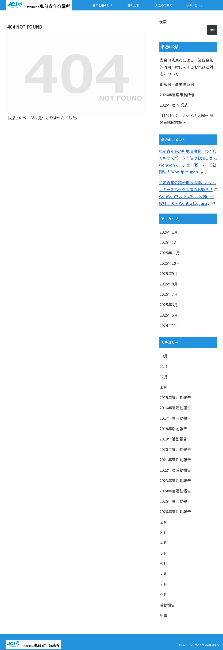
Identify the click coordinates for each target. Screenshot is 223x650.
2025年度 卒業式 (174, 105)
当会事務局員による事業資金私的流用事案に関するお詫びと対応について (186, 66)
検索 (163, 21)
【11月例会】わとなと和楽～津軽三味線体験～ (186, 119)
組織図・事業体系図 (177, 84)
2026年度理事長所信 (177, 94)
